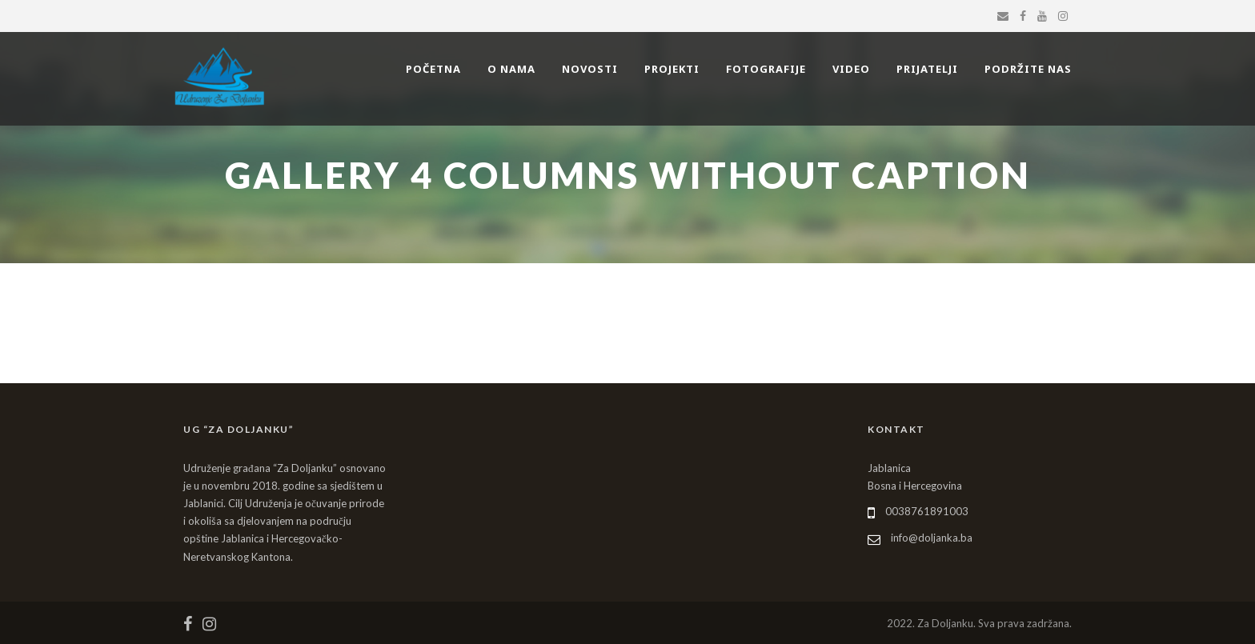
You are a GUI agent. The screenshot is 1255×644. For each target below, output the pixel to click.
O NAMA (511, 69)
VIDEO (851, 69)
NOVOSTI (590, 69)
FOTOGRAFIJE (766, 69)
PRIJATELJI (927, 69)
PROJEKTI (672, 69)
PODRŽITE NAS (1028, 69)
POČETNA (433, 69)
